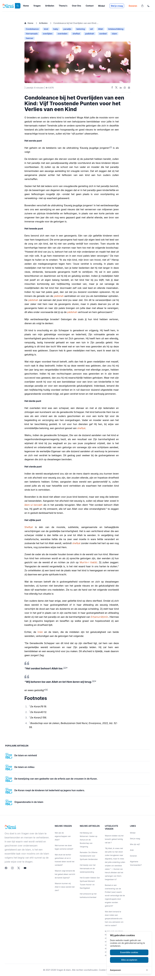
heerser (29, 38)
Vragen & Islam (64, 970)
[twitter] (18, 868)
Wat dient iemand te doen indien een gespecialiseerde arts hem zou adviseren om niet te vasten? (114, 919)
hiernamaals (32, 33)
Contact (89, 5)
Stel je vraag (117, 6)
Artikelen (49, 5)
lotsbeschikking (115, 29)
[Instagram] (12, 868)
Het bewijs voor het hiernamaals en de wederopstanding (88, 868)
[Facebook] (6, 868)
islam (114, 33)
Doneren (133, 6)
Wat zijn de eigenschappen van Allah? (63, 836)
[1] (111, 147)
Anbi (132, 850)
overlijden (47, 33)
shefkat (76, 33)
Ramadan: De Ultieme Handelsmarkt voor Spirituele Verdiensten (89, 855)
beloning (80, 29)
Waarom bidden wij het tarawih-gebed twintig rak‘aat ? (114, 839)
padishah (89, 33)
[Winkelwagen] (142, 6)
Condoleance (32, 29)
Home (26, 5)
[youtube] (25, 868)
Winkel (101, 6)
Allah (100, 29)
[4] (46, 689)
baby (55, 29)
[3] (93, 681)
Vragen (37, 5)
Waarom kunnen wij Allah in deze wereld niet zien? (65, 886)
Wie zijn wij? (135, 844)
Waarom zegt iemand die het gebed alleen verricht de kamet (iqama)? (65, 874)
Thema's (63, 5)
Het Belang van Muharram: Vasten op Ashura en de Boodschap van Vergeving (88, 840)
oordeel (103, 33)
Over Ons (76, 5)
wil (91, 29)
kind (46, 29)
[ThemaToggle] (149, 6)
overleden (62, 33)
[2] (64, 667)
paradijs (67, 29)
